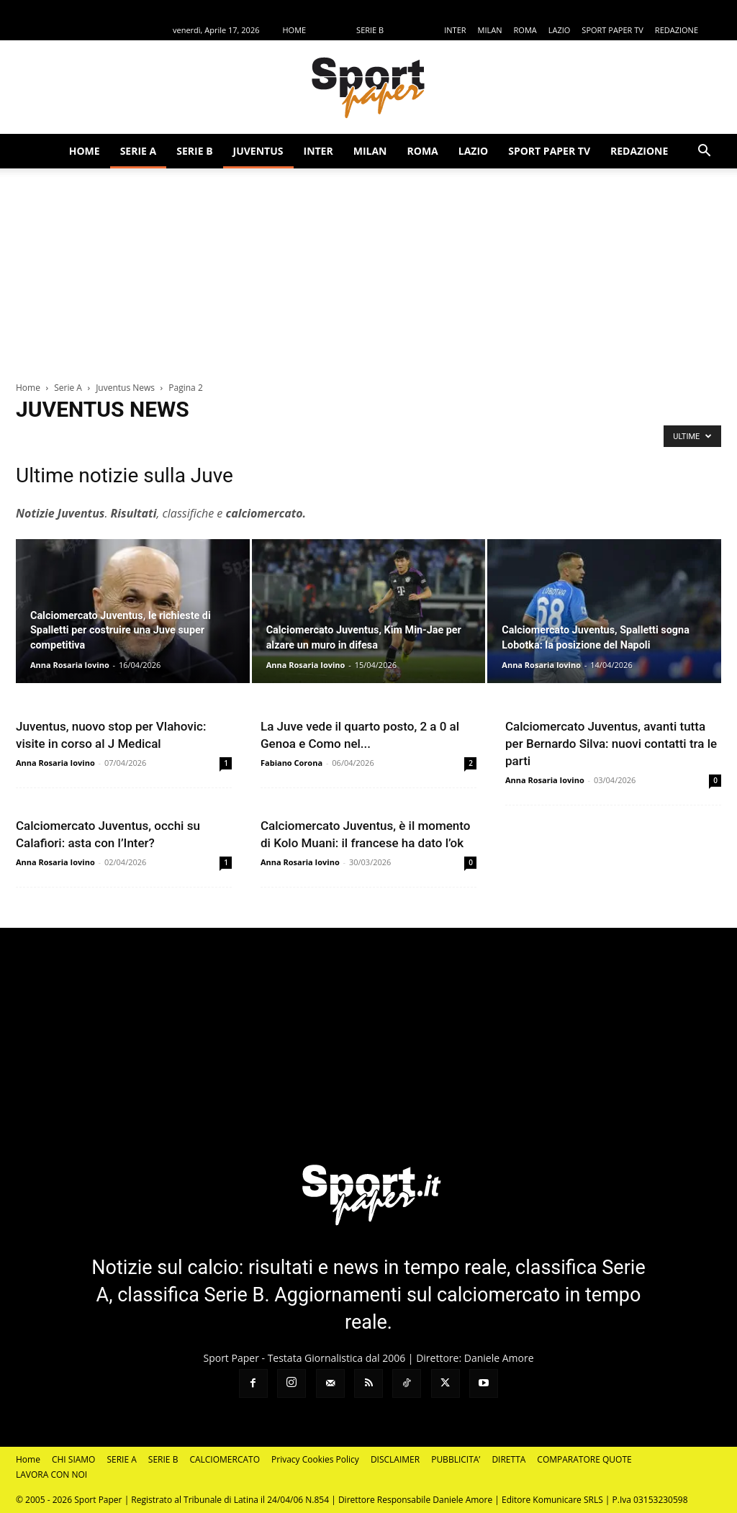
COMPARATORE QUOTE (584, 1459)
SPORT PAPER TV (612, 29)
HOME (294, 29)
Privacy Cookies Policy (315, 1459)
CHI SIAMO (74, 1459)
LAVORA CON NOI (51, 1474)
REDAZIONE (676, 29)
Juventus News (125, 387)
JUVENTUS (414, 29)
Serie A (68, 387)
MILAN (490, 29)
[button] (704, 152)
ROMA (525, 29)
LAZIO (559, 29)
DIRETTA (508, 1459)
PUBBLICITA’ (455, 1459)
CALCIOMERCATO (224, 1459)
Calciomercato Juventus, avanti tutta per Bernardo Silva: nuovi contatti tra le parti (611, 743)
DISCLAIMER (395, 1459)
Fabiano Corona (291, 762)
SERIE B (370, 29)
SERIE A (331, 29)
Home (28, 387)
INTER (455, 29)
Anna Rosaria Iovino (69, 664)
